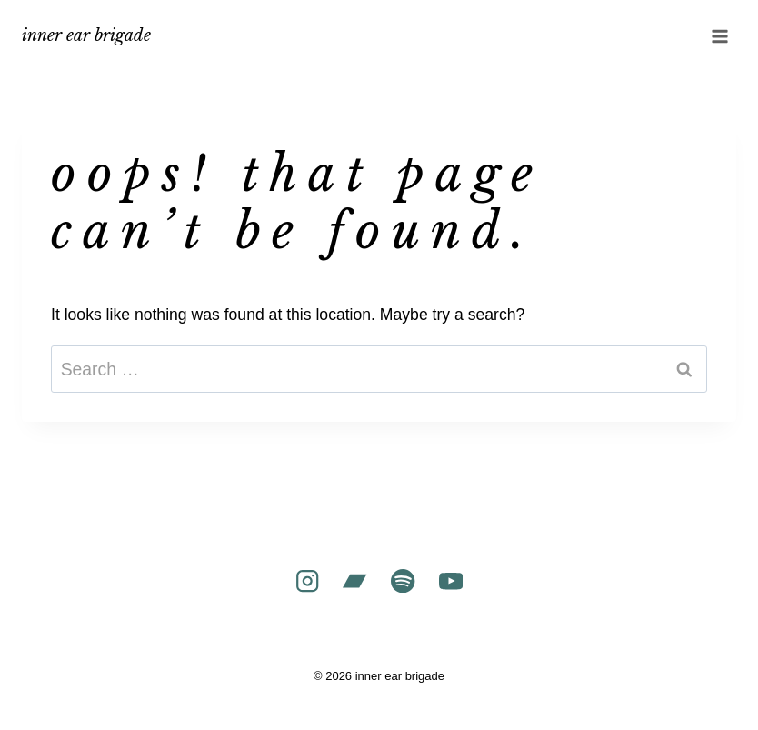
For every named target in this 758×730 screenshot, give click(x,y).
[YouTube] (451, 581)
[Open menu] (719, 36)
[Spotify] (403, 581)
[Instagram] (307, 581)
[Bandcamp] (355, 581)
